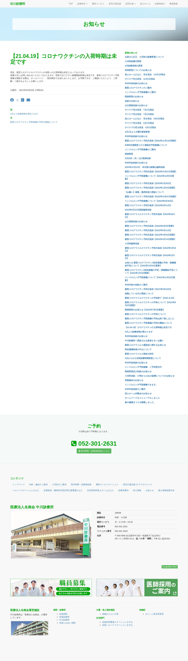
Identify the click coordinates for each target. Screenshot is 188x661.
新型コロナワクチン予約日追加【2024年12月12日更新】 (151, 140)
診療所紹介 (160, 3)
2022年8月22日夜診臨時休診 (138, 210)
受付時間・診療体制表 (81, 484)
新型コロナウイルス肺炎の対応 (139, 354)
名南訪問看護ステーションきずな (117, 622)
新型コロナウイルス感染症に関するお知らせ (145, 345)
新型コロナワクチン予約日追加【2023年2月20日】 (148, 183)
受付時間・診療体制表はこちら (94, 451)
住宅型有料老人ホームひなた (100, 490)
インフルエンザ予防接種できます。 (141, 384)
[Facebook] (12, 100)
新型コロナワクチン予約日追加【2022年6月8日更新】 (150, 226)
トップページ (18, 484)
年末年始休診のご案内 (135, 389)
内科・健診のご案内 (38, 484)
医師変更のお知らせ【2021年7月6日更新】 (145, 310)
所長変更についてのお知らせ (138, 70)
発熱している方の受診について (139, 293)
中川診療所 (64, 620)
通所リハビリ (98, 3)
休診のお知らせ (132, 101)
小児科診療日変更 (133, 61)
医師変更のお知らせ (134, 96)
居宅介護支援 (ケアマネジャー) (137, 484)
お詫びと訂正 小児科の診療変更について (144, 57)
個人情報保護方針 (166, 490)
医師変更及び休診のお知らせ (138, 371)
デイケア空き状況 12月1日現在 (140, 79)
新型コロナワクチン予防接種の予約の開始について (34, 122)
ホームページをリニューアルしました (142, 398)
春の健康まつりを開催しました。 (140, 402)
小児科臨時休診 (132, 243)
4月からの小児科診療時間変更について (143, 358)
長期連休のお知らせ (134, 380)
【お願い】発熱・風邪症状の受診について (144, 192)
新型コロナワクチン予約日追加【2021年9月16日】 (148, 289)
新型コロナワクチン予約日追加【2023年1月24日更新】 (150, 188)
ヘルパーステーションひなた (25, 490)
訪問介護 (130, 3)
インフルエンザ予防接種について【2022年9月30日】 (149, 201)
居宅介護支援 (115, 3)
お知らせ (150, 490)
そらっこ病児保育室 (154, 614)
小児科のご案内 (59, 484)
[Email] (28, 100)
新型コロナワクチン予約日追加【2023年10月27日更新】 (151, 171)
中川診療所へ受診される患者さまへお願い (144, 340)
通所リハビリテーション (107, 484)
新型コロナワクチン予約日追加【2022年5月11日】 (148, 230)
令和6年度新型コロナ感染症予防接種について (146, 145)
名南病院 (63, 614)
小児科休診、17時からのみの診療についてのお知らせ (149, 376)
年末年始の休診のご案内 (136, 285)
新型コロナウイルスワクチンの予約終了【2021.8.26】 (150, 298)
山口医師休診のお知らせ (136, 105)
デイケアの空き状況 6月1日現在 (140, 127)
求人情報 (137, 490)
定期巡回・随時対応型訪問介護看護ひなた (63, 490)
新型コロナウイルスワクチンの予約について (145, 314)
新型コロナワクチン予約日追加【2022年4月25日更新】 (150, 235)
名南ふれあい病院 (67, 623)
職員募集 (173, 3)
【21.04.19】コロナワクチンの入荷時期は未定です (148, 327)
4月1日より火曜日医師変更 (137, 132)
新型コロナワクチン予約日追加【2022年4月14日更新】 (150, 239)
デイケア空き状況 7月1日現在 (139, 110)
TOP (71, 3)
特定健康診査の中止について (138, 349)
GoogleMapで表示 (169, 567)
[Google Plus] (22, 100)
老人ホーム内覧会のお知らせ (138, 393)
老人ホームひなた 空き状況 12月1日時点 (145, 74)
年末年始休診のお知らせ (136, 83)
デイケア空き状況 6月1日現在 (139, 123)
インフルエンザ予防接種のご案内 (140, 92)
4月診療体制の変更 (133, 66)
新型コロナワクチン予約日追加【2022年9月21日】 (148, 205)
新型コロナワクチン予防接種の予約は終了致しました (149, 318)
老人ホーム (145, 3)
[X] (17, 100)
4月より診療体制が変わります (24, 114)
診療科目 (82, 3)
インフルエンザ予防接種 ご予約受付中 (143, 367)
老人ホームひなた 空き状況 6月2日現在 (144, 118)
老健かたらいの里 (110, 614)
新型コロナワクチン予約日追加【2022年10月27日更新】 (151, 196)
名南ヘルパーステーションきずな (117, 625)
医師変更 (129, 154)
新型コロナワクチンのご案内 (138, 88)
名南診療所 (64, 617)
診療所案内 (123, 490)
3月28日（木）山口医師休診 (138, 158)
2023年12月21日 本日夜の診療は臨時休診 (145, 167)
